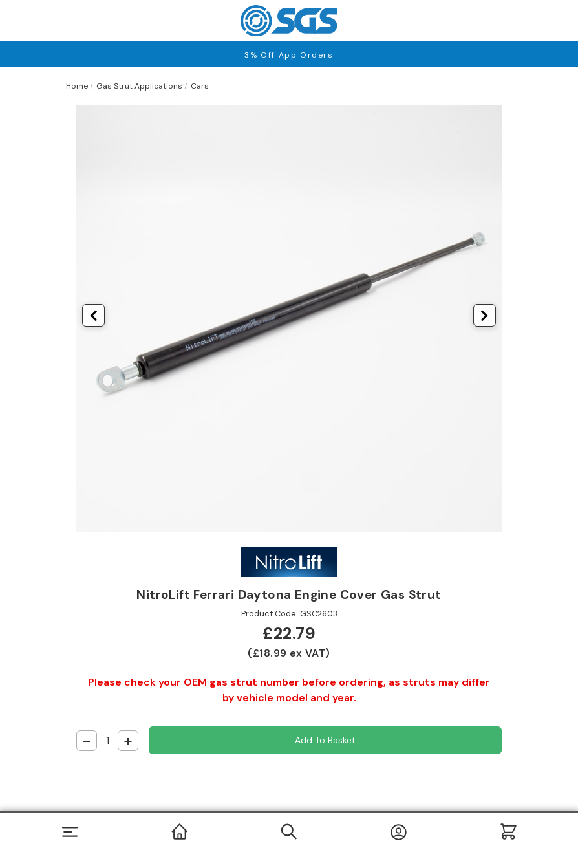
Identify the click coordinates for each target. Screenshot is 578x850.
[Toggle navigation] (69, 832)
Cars (200, 86)
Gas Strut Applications (139, 86)
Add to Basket (325, 740)
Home (77, 86)
